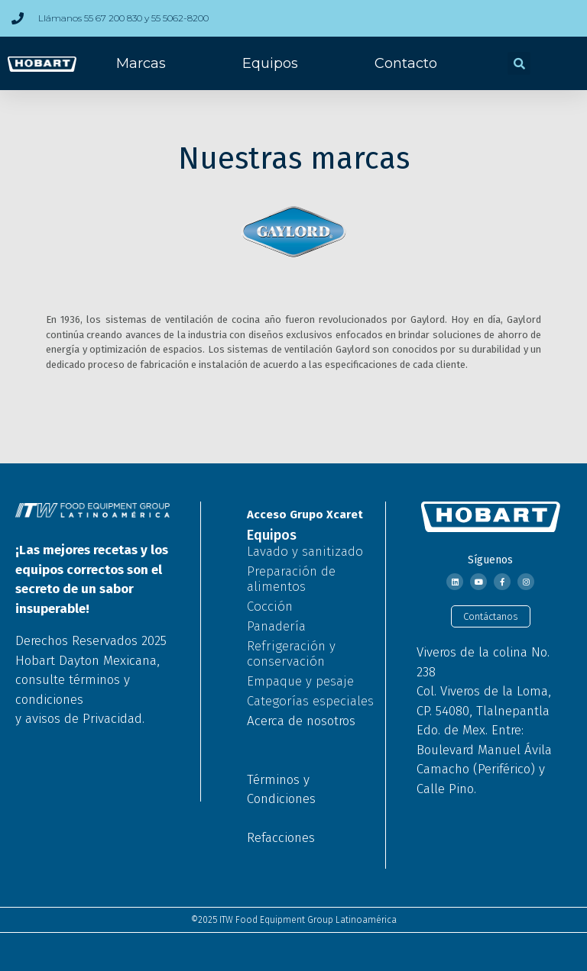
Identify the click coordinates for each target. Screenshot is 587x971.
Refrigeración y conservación (291, 653)
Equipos (270, 63)
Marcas (141, 63)
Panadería (276, 626)
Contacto (406, 63)
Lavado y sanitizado (305, 552)
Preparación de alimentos (291, 579)
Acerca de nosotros (301, 721)
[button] (519, 63)
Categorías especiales (310, 701)
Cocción (270, 606)
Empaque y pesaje (300, 681)
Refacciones (281, 838)
